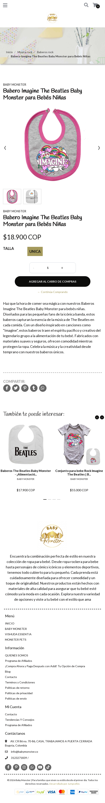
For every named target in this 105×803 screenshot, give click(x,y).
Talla (8, 248)
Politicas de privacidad (19, 693)
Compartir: (14, 381)
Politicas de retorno (17, 687)
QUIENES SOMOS (16, 655)
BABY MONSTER (16, 628)
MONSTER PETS (15, 639)
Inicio (9, 52)
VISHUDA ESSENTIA (18, 634)
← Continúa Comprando (53, 292)
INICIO (9, 623)
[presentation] (5, 149)
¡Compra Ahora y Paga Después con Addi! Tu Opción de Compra (45, 666)
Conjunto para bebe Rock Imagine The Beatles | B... (79, 472)
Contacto (11, 677)
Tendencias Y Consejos (19, 719)
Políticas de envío (16, 698)
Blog (8, 671)
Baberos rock (45, 52)
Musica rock (25, 52)
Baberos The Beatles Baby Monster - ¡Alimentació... (26, 472)
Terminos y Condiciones (20, 682)
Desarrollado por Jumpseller (64, 783)
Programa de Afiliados (18, 660)
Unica (35, 251)
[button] (84, 5)
